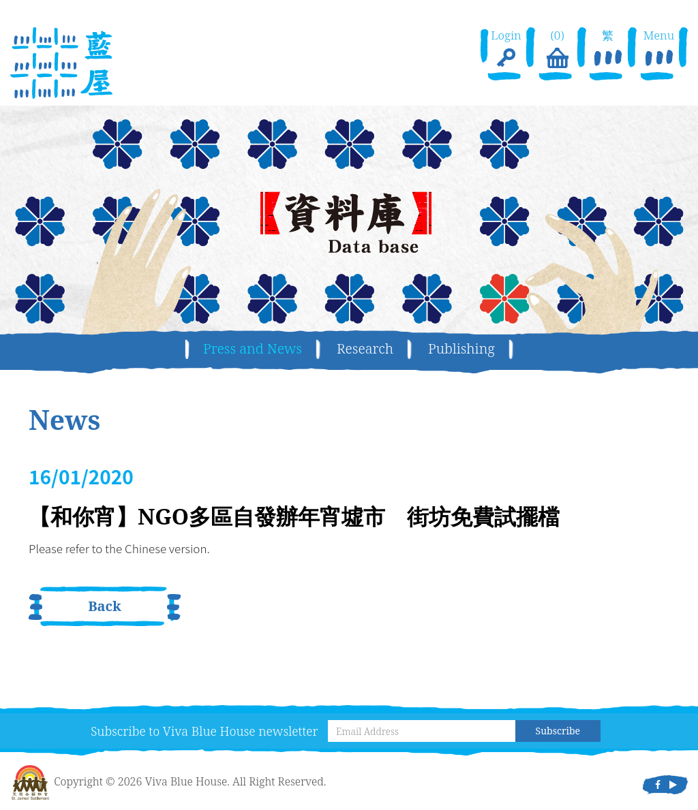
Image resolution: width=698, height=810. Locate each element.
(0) (557, 49)
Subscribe (558, 730)
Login (506, 49)
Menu (659, 49)
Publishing (461, 348)
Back (104, 606)
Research (365, 348)
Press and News (252, 348)
